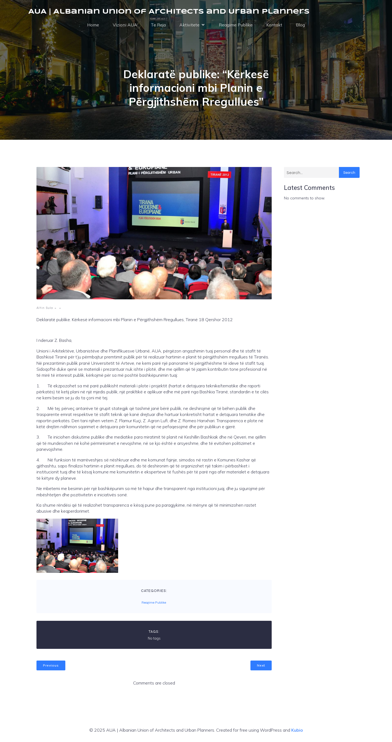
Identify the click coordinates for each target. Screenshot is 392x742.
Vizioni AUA (125, 25)
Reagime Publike (236, 25)
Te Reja (158, 25)
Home (93, 25)
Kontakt (274, 25)
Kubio (297, 730)
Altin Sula (44, 308)
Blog (300, 25)
